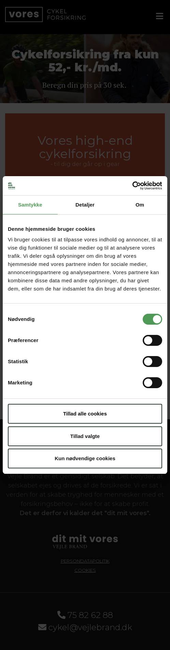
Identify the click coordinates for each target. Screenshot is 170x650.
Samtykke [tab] (30, 205)
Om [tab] (140, 205)
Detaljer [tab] (85, 205)
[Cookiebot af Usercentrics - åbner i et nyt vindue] (132, 185)
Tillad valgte (85, 436)
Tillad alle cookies (85, 413)
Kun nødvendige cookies (85, 458)
